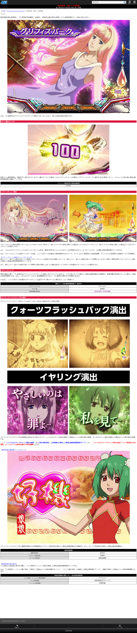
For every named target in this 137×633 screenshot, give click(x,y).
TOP (4, 11)
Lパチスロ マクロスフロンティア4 (16, 11)
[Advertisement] (57, 601)
